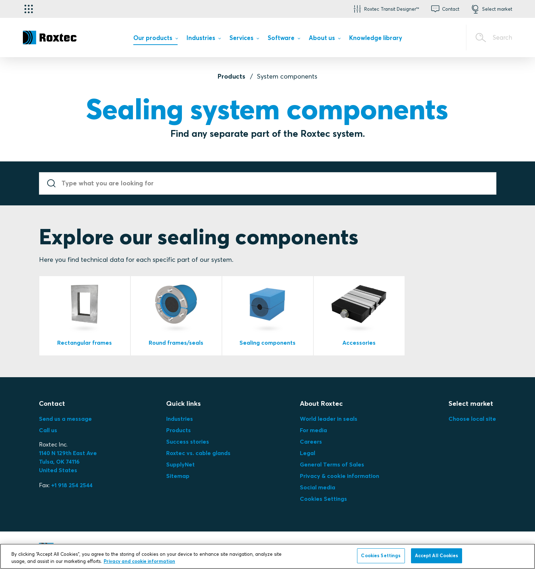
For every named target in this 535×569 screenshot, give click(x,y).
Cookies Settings (323, 498)
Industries (179, 418)
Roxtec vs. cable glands (198, 452)
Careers (311, 441)
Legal (307, 452)
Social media (317, 487)
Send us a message (65, 418)
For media (313, 430)
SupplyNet (180, 464)
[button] (386, 9)
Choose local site (472, 418)
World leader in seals (328, 418)
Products (231, 76)
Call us (48, 430)
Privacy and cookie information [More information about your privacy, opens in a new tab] (139, 561)
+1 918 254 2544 (72, 485)
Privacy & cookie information (339, 475)
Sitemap (177, 475)
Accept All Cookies (436, 555)
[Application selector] (28, 9)
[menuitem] (155, 39)
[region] (267, 556)
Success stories (187, 441)
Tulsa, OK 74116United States (68, 461)
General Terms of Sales (332, 464)
